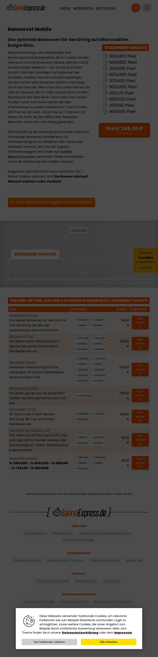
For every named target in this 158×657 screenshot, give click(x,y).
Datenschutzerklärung (80, 633)
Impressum (123, 633)
